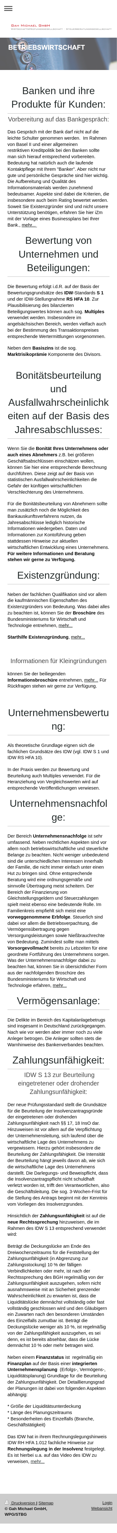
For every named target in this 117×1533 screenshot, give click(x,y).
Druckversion (20, 1503)
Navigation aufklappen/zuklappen (58, 8)
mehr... (38, 1461)
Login (107, 1502)
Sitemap (45, 1503)
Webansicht (101, 1508)
